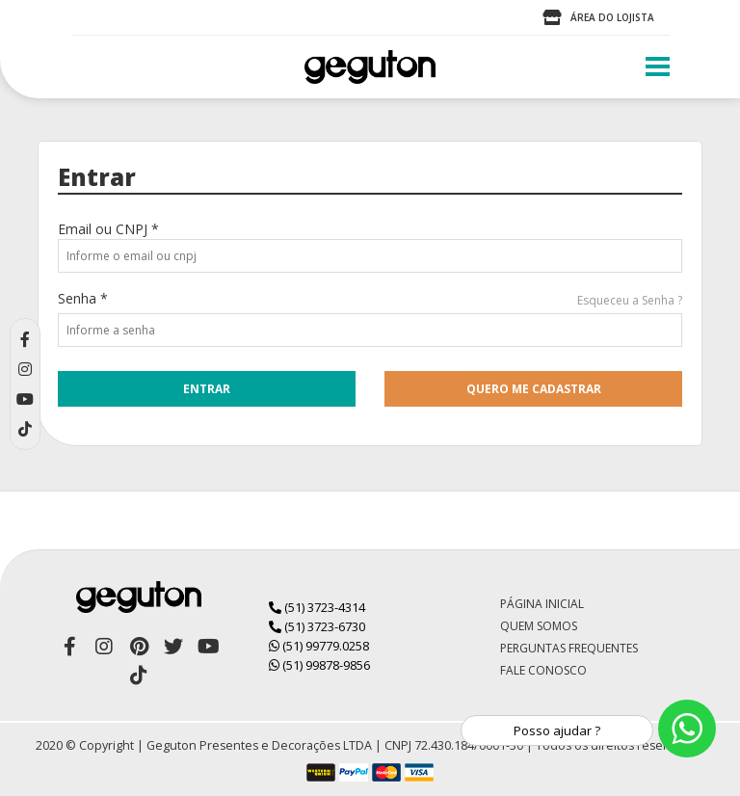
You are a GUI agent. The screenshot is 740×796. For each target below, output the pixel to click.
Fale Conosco (543, 670)
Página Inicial (542, 604)
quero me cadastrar (533, 389)
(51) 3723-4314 (317, 607)
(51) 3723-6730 (317, 626)
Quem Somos (538, 626)
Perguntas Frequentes (569, 648)
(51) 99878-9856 (319, 665)
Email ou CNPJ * (108, 229)
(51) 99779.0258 (319, 645)
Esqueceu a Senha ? (629, 300)
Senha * (83, 298)
